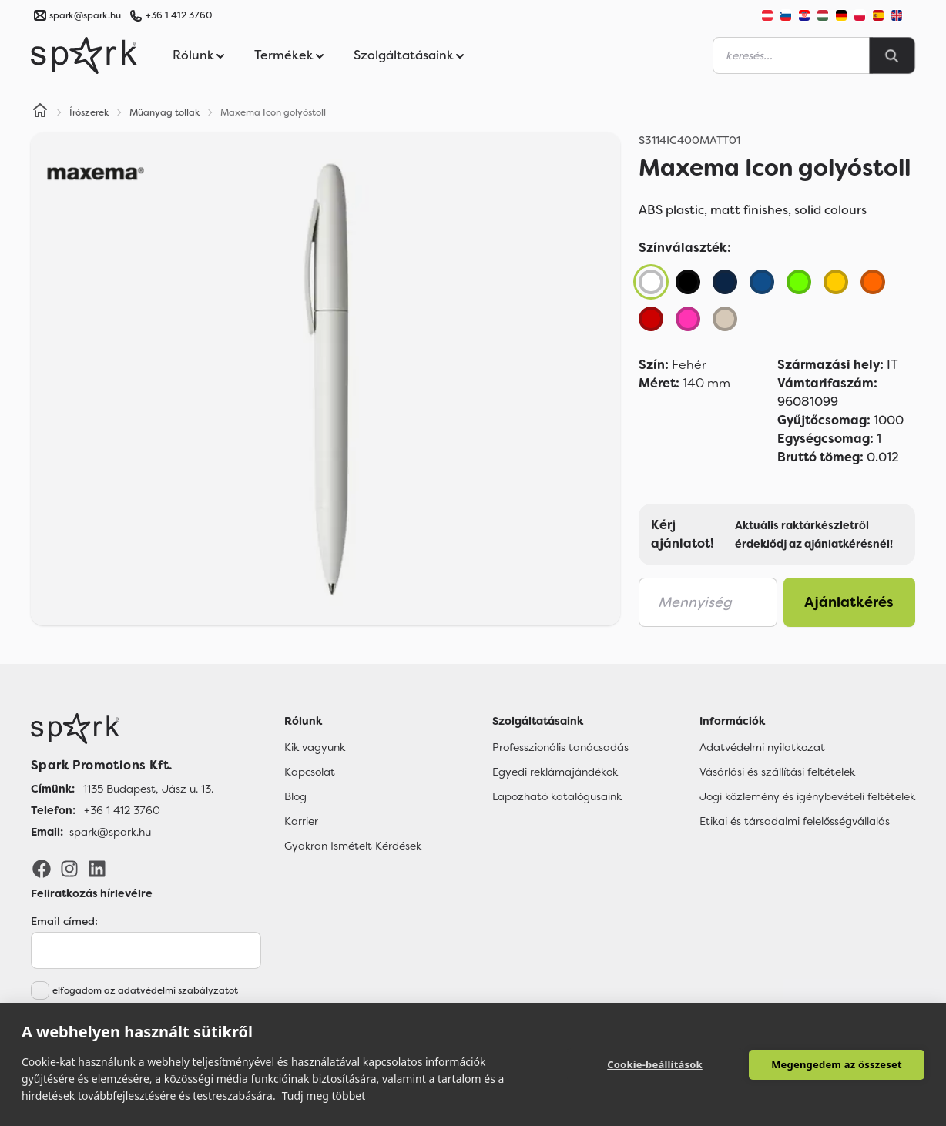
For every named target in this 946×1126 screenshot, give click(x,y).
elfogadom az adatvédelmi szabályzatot (145, 990)
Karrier (301, 821)
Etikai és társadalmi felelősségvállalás (794, 821)
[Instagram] (69, 868)
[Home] (40, 112)
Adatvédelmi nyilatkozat (762, 747)
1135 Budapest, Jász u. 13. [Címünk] (148, 789)
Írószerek (89, 112)
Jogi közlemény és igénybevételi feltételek (807, 796)
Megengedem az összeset (836, 1064)
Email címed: (64, 921)
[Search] (892, 55)
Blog (295, 796)
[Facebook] (41, 868)
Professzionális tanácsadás (560, 747)
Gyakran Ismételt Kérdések (352, 846)
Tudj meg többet (324, 1095)
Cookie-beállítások (655, 1064)
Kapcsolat (309, 772)
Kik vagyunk (314, 747)
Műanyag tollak (164, 112)
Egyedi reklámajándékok (555, 772)
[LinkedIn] (97, 868)
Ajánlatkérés (849, 602)
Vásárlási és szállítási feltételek (777, 772)
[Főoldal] (122, 728)
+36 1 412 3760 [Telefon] (122, 810)
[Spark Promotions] (84, 55)
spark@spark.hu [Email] (110, 832)
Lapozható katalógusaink (557, 796)
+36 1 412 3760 (179, 15)
